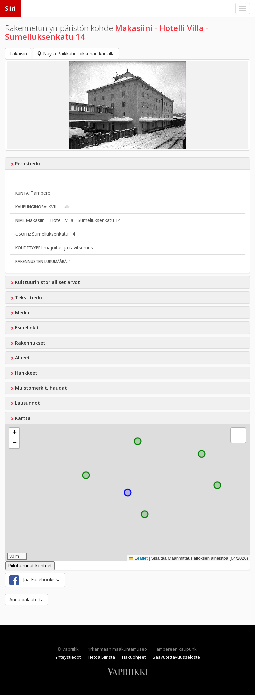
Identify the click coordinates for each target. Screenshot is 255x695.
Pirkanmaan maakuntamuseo (117, 649)
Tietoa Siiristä (102, 657)
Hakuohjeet (134, 657)
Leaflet (138, 558)
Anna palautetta (26, 599)
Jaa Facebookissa (35, 580)
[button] (14, 433)
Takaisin (18, 53)
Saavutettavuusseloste (176, 657)
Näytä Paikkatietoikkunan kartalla (76, 53)
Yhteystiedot (68, 657)
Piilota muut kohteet (30, 565)
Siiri (10, 8)
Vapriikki (71, 649)
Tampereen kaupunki (176, 649)
